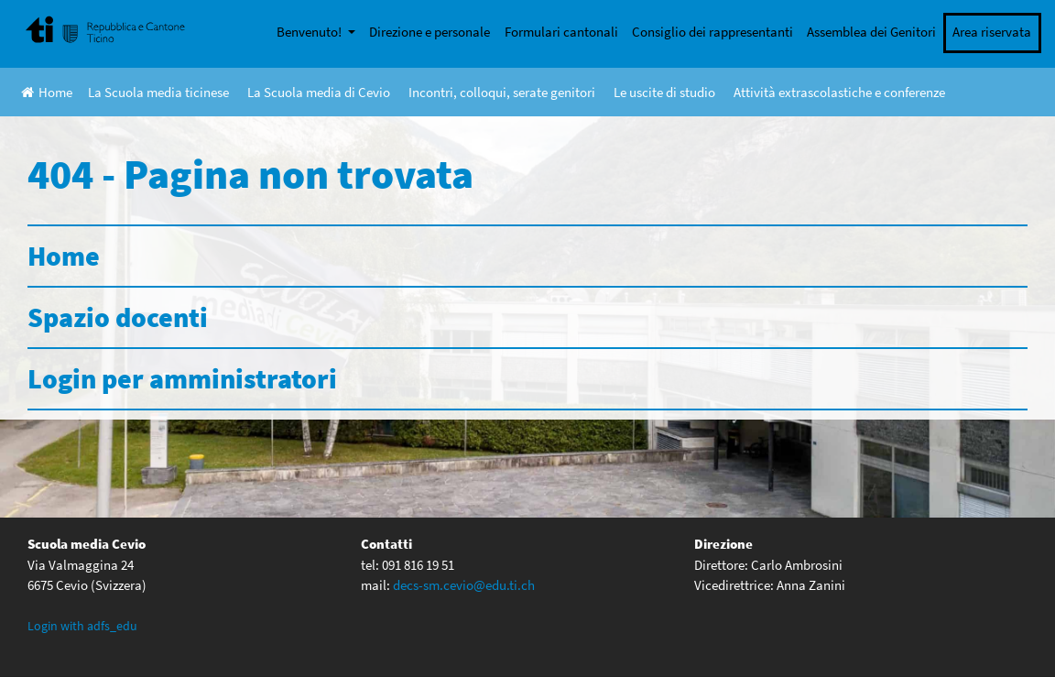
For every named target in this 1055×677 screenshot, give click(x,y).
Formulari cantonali (561, 31)
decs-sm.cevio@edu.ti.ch (464, 585)
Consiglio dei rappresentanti (712, 31)
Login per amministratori (182, 378)
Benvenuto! (310, 31)
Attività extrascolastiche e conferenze (839, 92)
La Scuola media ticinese (158, 92)
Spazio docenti (117, 317)
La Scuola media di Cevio (318, 92)
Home (46, 92)
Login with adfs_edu (82, 625)
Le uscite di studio (664, 92)
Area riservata (991, 31)
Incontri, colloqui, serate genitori (501, 92)
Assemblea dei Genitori (871, 31)
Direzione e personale (429, 31)
